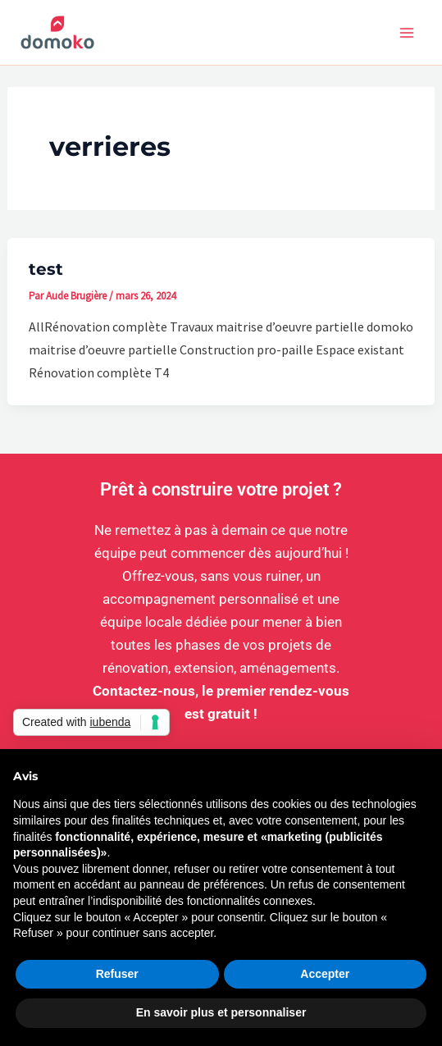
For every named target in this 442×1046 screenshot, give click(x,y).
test (46, 269)
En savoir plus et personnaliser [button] (221, 1012)
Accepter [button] (324, 973)
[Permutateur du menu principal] (407, 33)
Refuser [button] (117, 973)
